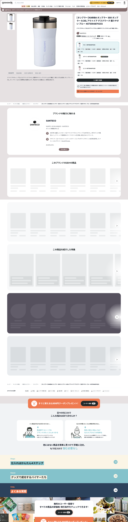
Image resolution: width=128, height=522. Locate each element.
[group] (89, 377)
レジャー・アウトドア (91, 6)
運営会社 (111, 510)
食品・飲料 (33, 6)
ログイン (118, 3)
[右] (117, 184)
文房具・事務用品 (80, 6)
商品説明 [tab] (11, 73)
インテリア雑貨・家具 (59, 6)
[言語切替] (124, 2)
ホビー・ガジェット (101, 6)
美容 (39, 6)
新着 (28, 6)
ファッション (68, 6)
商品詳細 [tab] (19, 73)
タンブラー (36, 104)
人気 (23, 6)
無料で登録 (14, 191)
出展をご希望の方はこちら (95, 510)
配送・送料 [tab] (38, 73)
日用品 (43, 6)
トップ (8, 104)
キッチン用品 (49, 6)
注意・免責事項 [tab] (28, 73)
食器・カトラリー (26, 104)
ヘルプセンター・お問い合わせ (95, 513)
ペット (73, 6)
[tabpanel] (40, 78)
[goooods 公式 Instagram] (3, 512)
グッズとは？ (92, 507)
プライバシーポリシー (114, 507)
